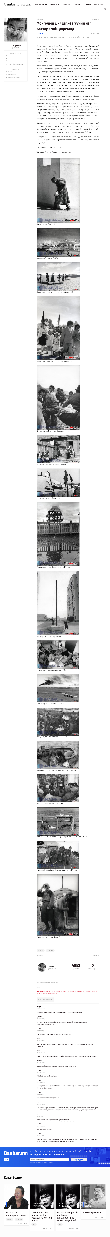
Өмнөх (40, 19)
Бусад (77, 4)
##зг (34, 1224)
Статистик (87, 4)
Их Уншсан (11, 75)
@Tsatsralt (15, 48)
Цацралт (40, 34)
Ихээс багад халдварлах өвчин (16, 1214)
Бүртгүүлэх (78, 1159)
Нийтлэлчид (98, 4)
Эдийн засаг (55, 4)
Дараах (95, 19)
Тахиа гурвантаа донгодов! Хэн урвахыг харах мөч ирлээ (41, 1216)
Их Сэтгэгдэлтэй (13, 78)
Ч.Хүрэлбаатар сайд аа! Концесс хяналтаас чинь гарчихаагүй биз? (67, 1216)
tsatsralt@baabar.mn (14, 64)
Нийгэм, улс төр (41, 4)
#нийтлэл (50, 950)
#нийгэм (40, 950)
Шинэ (9, 72)
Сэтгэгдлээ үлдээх (45, 1000)
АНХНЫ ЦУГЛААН (92, 1212)
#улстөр (9, 1219)
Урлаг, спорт (67, 4)
